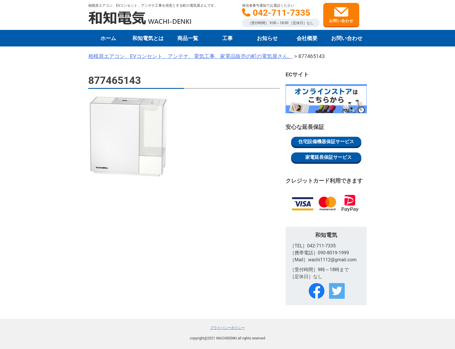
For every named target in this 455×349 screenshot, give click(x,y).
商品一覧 (187, 38)
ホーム (108, 38)
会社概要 (307, 38)
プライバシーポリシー (227, 328)
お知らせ (267, 38)
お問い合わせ (341, 15)
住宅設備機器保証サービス (326, 141)
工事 (227, 38)
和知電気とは (148, 38)
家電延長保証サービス (328, 157)
